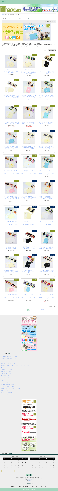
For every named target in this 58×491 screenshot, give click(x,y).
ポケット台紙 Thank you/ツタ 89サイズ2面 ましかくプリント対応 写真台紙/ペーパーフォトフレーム (11, 71)
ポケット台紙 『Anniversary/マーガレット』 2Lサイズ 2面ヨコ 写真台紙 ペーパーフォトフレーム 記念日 (11, 247)
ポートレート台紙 (4, 382)
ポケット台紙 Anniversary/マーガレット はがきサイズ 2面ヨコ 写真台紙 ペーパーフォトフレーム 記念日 (46, 147)
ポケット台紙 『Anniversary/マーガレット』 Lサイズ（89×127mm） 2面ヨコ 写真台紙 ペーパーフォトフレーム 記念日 (28, 122)
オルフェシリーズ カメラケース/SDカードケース (11, 388)
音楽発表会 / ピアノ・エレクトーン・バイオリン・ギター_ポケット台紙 (15, 365)
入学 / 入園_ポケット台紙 (6, 371)
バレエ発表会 (3, 367)
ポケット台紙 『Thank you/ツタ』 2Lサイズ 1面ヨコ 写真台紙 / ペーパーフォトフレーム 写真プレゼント (29, 197)
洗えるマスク (3, 397)
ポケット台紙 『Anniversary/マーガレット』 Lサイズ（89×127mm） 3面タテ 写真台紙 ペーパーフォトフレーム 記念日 (28, 172)
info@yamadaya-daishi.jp (30, 479)
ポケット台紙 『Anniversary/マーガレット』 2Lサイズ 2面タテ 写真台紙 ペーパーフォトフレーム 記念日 (46, 223)
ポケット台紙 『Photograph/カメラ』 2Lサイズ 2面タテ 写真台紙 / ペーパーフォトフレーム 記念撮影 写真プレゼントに (29, 223)
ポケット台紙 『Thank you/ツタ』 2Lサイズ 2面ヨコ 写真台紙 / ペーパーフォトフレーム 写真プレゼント (46, 271)
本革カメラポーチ (4, 390)
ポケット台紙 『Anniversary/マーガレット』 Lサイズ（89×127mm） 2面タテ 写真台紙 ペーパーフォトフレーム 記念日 (11, 122)
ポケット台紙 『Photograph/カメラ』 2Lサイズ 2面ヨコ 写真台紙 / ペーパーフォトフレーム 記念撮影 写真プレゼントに (29, 247)
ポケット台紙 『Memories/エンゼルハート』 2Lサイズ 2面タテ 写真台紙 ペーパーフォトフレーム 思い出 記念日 (46, 197)
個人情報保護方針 (26, 486)
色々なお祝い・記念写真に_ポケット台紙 (9, 356)
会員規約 (40, 486)
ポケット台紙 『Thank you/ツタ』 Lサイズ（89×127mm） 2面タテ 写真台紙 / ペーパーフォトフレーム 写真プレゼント (46, 122)
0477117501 (29, 480)
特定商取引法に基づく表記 (16, 486)
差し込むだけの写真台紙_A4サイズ (8, 384)
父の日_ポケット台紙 (5, 375)
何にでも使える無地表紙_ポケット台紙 (8, 358)
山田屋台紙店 (4, 2)
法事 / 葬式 (3, 380)
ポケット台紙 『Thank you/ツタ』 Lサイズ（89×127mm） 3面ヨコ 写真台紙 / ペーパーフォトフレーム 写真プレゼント (11, 271)
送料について (34, 486)
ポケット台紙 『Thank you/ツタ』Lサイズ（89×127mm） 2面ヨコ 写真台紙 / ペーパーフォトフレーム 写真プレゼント (11, 147)
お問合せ (45, 486)
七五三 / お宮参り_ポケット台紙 (7, 361)
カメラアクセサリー (5, 394)
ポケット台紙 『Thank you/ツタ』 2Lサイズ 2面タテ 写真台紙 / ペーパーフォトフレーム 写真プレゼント (29, 271)
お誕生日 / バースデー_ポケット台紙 (8, 363)
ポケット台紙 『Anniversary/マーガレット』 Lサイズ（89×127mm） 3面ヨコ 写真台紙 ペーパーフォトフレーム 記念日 (11, 172)
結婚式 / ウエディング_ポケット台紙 (8, 360)
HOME (3, 14)
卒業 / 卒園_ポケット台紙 (6, 373)
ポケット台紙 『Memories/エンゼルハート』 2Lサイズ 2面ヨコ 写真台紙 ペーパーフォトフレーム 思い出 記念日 (11, 223)
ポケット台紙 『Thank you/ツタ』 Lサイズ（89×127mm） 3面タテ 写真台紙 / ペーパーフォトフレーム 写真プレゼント (46, 247)
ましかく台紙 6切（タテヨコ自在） (8, 386)
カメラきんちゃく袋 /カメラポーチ (7, 392)
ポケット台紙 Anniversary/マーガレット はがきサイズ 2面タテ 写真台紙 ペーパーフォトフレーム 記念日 (29, 147)
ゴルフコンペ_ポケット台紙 (6, 369)
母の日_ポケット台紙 (5, 377)
